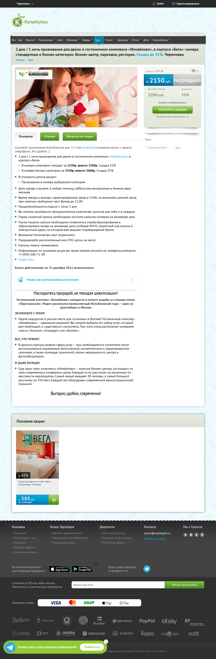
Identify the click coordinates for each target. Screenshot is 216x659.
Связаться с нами (154, 538)
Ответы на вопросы (26, 552)
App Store (59, 569)
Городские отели (157, 147)
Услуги (110, 40)
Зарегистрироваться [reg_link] (188, 3)
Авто (61, 40)
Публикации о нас (25, 538)
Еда (21, 40)
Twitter (196, 535)
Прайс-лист (26, 259)
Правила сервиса (24, 547)
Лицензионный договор (117, 538)
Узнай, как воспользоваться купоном (53, 280)
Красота (31, 40)
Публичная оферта (113, 542)
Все (14, 40)
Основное (26, 136)
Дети (147, 40)
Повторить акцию (172, 109)
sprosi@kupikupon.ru (157, 533)
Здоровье (123, 40)
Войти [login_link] (160, 3)
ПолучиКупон (161, 40)
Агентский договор (113, 533)
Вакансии (20, 542)
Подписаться (92, 647)
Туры (99, 40)
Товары (87, 40)
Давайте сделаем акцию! (67, 533)
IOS (73, 147)
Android (88, 147)
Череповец (23, 3)
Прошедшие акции (63, 542)
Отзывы (49, 136)
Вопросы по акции (80, 136)
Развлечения (46, 40)
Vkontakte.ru (191, 535)
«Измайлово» (118, 156)
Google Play (82, 569)
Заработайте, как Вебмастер (69, 538)
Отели (136, 40)
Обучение (73, 40)
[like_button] (194, 71)
